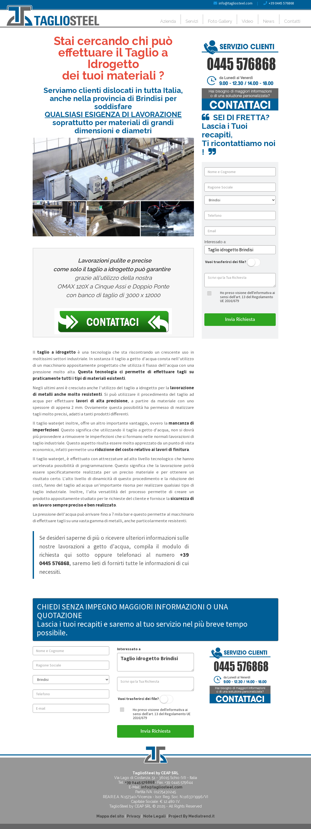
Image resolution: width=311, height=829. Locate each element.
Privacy (133, 816)
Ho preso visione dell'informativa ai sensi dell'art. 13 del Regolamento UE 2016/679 (247, 296)
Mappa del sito (110, 816)
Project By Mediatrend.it (192, 816)
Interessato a (129, 649)
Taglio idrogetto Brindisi (155, 662)
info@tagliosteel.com (235, 3)
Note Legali (154, 816)
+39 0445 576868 (281, 3)
